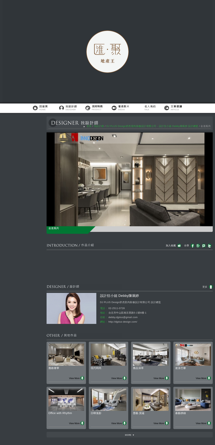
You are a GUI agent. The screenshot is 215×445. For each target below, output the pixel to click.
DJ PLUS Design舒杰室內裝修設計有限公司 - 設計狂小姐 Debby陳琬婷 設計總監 (152, 126)
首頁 (89, 126)
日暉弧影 (96, 413)
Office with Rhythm (60, 413)
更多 (204, 286)
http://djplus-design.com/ (123, 321)
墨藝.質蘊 (139, 413)
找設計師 (99, 126)
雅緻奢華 (53, 368)
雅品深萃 (138, 368)
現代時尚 (96, 368)
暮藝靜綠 (180, 413)
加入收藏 (171, 245)
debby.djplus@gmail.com (123, 317)
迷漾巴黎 (180, 368)
